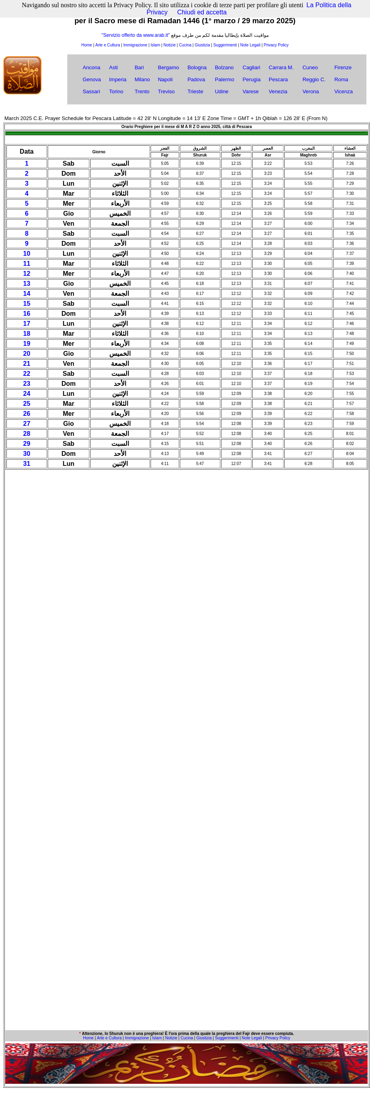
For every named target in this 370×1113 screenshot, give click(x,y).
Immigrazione (135, 45)
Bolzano (224, 67)
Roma (341, 79)
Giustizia (202, 45)
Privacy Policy (276, 45)
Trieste (195, 91)
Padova (196, 79)
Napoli (165, 79)
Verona (310, 91)
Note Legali (250, 45)
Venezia (278, 91)
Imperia (117, 79)
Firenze (343, 67)
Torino (116, 91)
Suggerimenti (225, 45)
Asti (113, 67)
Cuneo (310, 67)
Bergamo (168, 67)
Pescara (278, 79)
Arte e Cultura (107, 45)
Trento (142, 91)
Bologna (197, 67)
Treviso (166, 91)
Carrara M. (281, 67)
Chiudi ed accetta (202, 12)
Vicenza (343, 91)
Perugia (252, 79)
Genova (91, 79)
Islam (155, 45)
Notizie (169, 45)
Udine (222, 91)
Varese (251, 91)
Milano (142, 79)
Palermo (224, 79)
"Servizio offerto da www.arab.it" (135, 35)
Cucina (185, 45)
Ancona (91, 67)
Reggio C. (314, 79)
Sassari (91, 91)
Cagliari (251, 67)
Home (86, 45)
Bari (139, 67)
